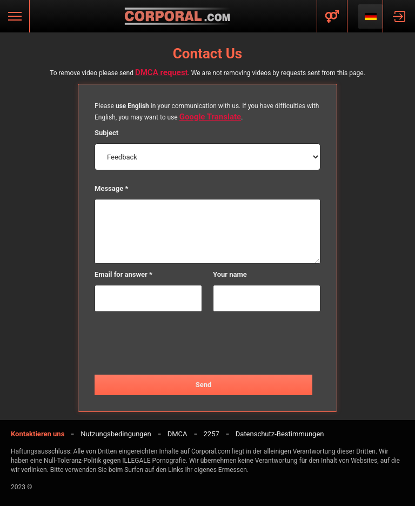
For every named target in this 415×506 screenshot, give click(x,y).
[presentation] (207, 344)
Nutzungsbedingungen (116, 434)
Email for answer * (123, 274)
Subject (106, 133)
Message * (111, 188)
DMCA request (161, 72)
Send (204, 385)
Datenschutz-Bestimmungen (280, 434)
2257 (211, 434)
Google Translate (210, 117)
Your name (230, 274)
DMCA (178, 434)
